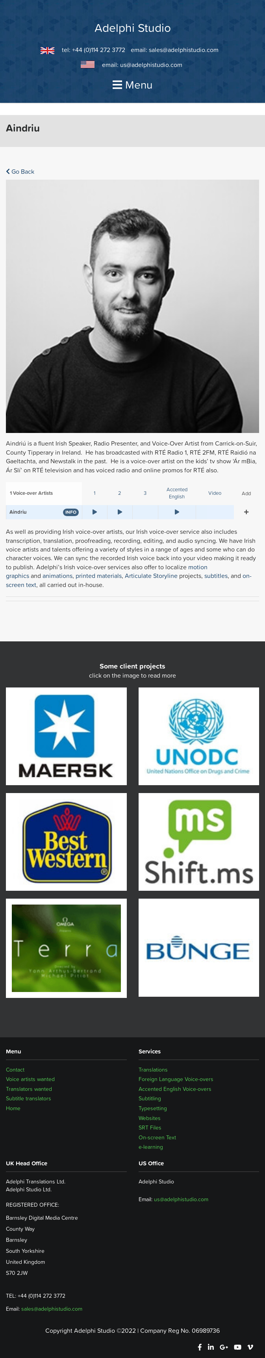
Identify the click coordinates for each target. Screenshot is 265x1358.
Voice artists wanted (30, 1079)
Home (13, 1108)
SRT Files (150, 1127)
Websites (150, 1118)
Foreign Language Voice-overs (176, 1079)
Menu (133, 84)
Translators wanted (29, 1089)
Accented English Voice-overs (175, 1089)
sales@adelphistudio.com (184, 49)
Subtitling (150, 1098)
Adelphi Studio (133, 28)
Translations (153, 1070)
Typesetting (153, 1108)
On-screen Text (157, 1137)
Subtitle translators (28, 1098)
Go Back (20, 171)
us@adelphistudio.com (151, 64)
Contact (15, 1070)
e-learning (151, 1147)
